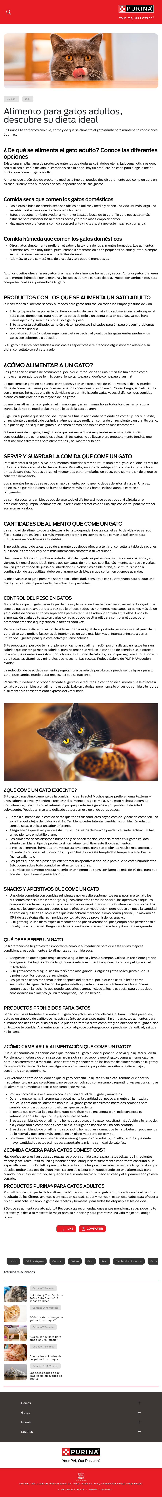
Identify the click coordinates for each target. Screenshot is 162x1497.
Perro (104, 1261)
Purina (26, 1422)
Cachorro (57, 1261)
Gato (90, 1261)
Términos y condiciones (72, 1489)
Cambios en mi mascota (129, 1261)
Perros (26, 1403)
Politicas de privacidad (99, 1489)
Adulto (13, 1261)
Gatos (25, 1412)
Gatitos (75, 1261)
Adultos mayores (35, 1261)
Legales (27, 1431)
